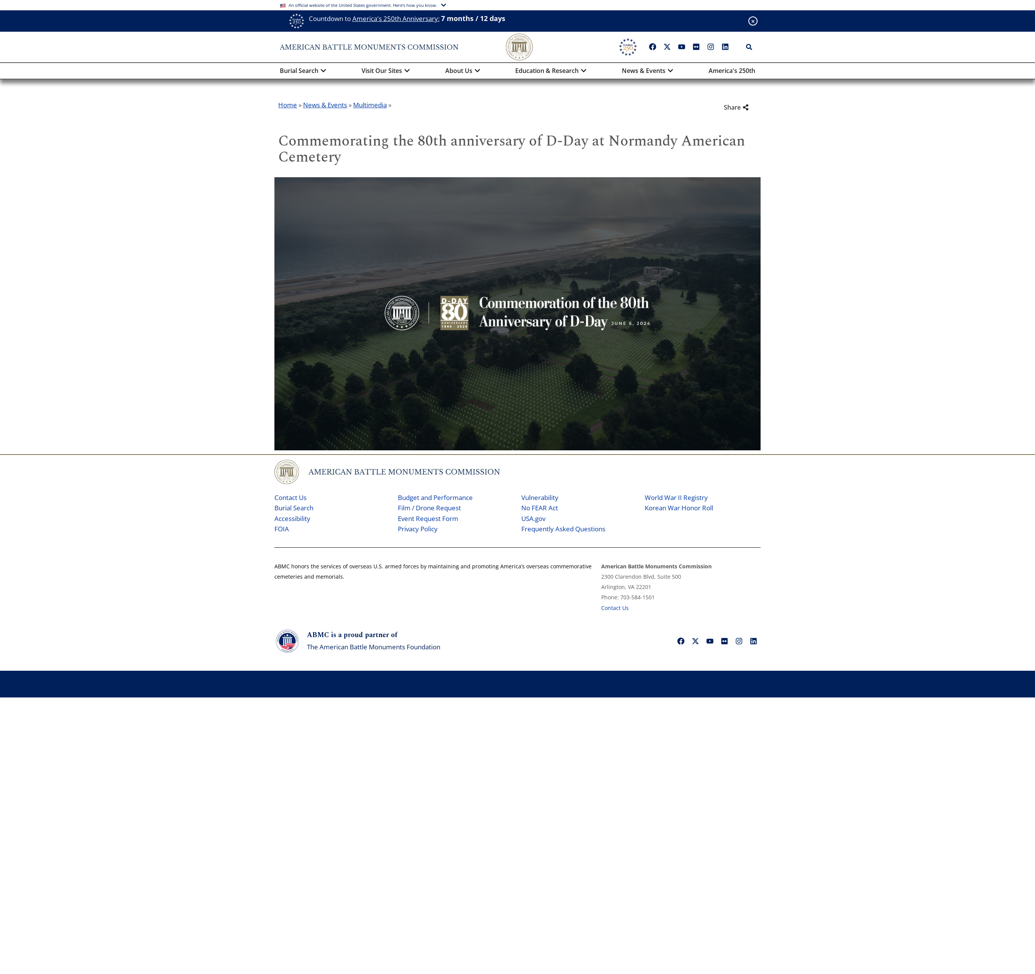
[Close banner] (753, 21)
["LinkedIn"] (725, 47)
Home (287, 104)
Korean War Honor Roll (679, 507)
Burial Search (293, 507)
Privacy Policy (418, 528)
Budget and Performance (435, 497)
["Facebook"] (652, 47)
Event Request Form (428, 518)
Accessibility (292, 518)
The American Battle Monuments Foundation (373, 646)
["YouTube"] (681, 47)
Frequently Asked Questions (563, 528)
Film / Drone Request (429, 507)
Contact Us (290, 497)
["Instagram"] (710, 47)
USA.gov (533, 518)
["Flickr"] (696, 47)
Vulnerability (539, 497)
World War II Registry (676, 497)
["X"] (667, 47)
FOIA (281, 528)
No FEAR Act (539, 507)
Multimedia (370, 104)
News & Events (325, 104)
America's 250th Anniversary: (396, 18)
